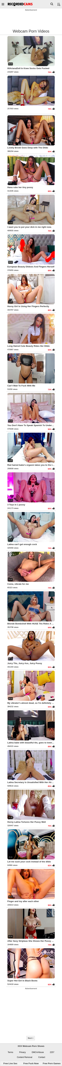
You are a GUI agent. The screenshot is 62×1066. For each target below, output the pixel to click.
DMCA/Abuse (38, 1052)
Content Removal (24, 1057)
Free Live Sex (10, 1063)
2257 (52, 1052)
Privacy (22, 1052)
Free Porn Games (52, 1063)
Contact (41, 1057)
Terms (10, 1052)
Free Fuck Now (31, 1063)
